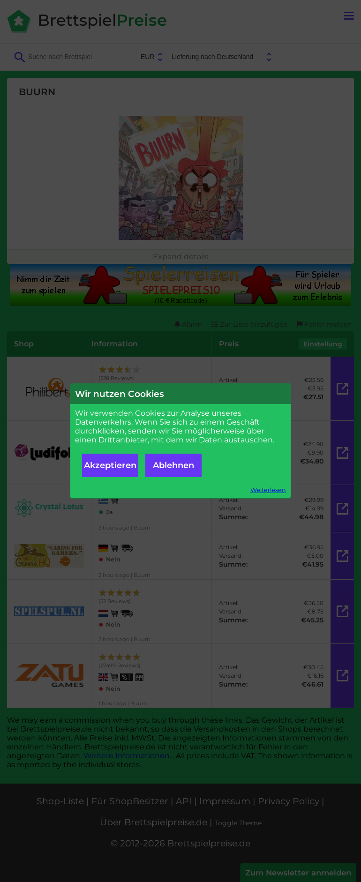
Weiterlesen (268, 489)
